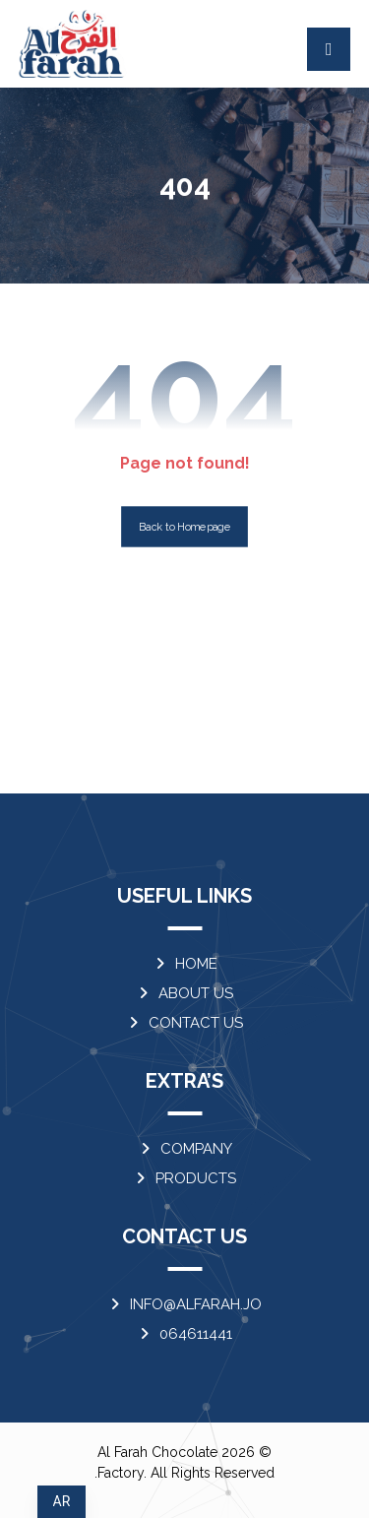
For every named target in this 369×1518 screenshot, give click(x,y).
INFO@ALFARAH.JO (184, 1304)
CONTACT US (184, 1023)
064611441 (184, 1334)
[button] (328, 49)
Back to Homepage (184, 527)
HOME (185, 964)
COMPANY (185, 1149)
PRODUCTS (184, 1178)
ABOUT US (184, 993)
